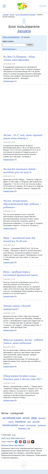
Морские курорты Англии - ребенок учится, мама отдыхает (23, 342)
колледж (36, 422)
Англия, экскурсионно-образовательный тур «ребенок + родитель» (22, 204)
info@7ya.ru (5, 438)
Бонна (11, 445)
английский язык (11, 417)
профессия (42, 425)
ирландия (42, 418)
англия (26, 418)
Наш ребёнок (19, 445)
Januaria (24, 31)
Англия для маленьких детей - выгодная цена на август (20, 170)
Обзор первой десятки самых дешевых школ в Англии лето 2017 (22, 378)
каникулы (20, 421)
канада (11, 422)
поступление (31, 425)
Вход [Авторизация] (43, 5)
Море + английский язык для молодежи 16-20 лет (19, 240)
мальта (22, 425)
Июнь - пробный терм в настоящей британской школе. (20, 274)
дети (34, 417)
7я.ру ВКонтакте (24, 441)
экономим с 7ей (24, 428)
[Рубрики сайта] (4, 6)
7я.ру (32, 441)
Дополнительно (9, 49)
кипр (29, 422)
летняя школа (10, 425)
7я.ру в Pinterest (20, 441)
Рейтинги (4, 445)
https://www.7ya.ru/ (18, 438)
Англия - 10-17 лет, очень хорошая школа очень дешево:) (22, 137)
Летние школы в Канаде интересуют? (17, 308)
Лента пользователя (11, 37)
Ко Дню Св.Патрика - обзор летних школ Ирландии (19, 58)
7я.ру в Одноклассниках (28, 441)
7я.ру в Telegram (16, 441)
